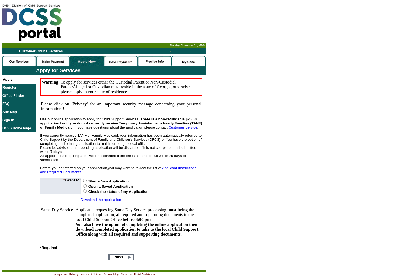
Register (9, 87)
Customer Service (182, 127)
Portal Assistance (144, 274)
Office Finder (13, 96)
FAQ (6, 104)
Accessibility (111, 274)
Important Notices (91, 274)
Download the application (101, 200)
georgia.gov (60, 274)
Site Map (9, 112)
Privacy (73, 274)
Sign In (8, 120)
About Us (126, 274)
